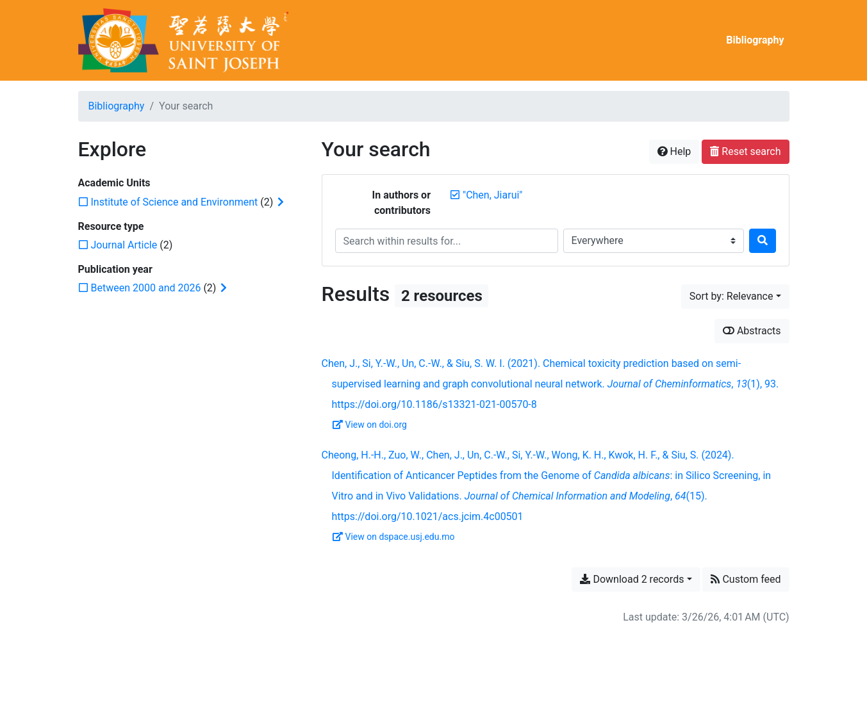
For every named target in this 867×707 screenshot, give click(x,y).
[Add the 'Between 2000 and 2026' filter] (146, 288)
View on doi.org (370, 424)
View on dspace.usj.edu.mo (394, 537)
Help (674, 151)
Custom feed (745, 579)
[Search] (762, 241)
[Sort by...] (735, 296)
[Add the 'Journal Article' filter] (124, 245)
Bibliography (755, 40)
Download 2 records (632, 579)
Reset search (745, 151)
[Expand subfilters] (281, 202)
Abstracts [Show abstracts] (752, 331)
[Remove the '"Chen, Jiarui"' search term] (492, 195)
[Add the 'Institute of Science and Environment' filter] (174, 202)
